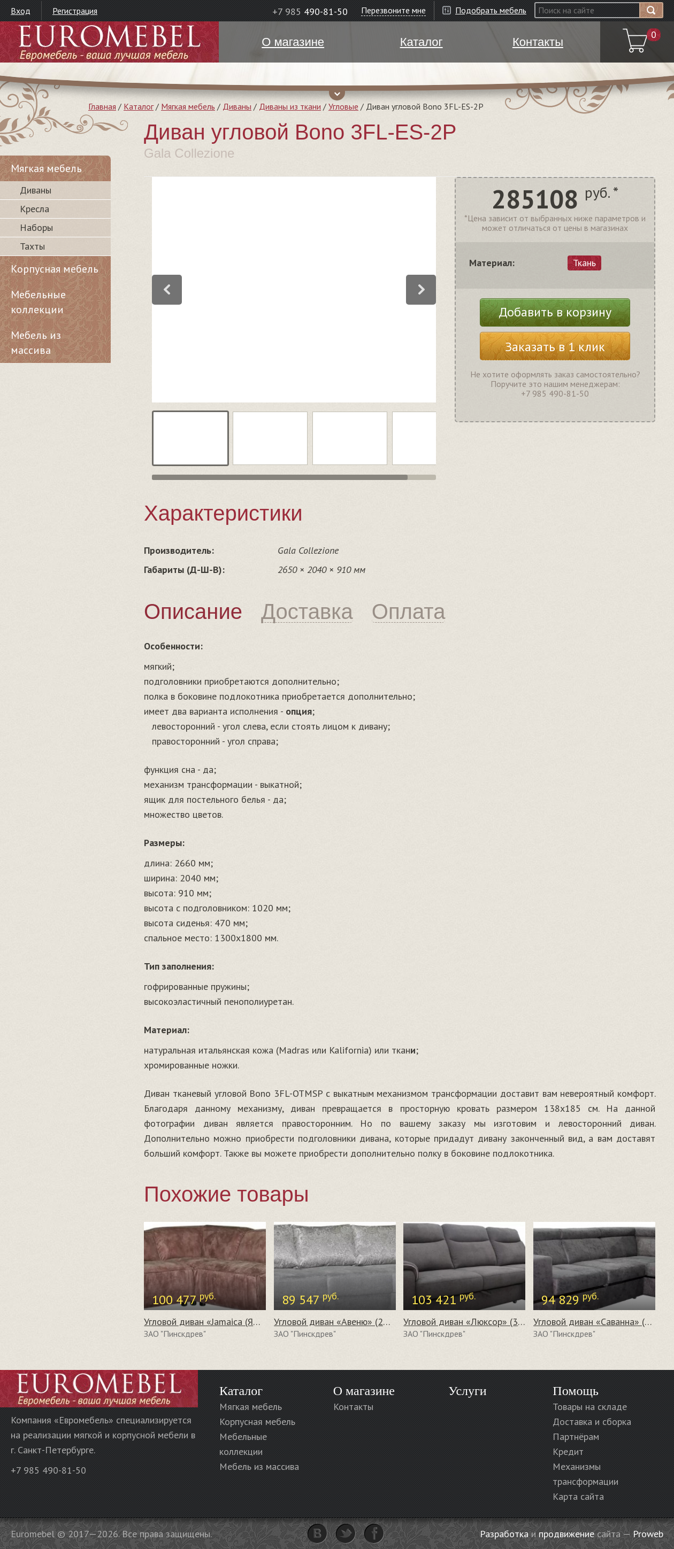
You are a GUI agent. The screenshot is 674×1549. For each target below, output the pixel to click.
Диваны (237, 106)
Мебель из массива (36, 342)
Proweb (648, 1534)
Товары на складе (590, 1406)
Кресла (34, 209)
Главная (102, 106)
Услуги (467, 1391)
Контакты (353, 1406)
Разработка (504, 1534)
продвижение (566, 1534)
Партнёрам (576, 1436)
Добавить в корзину (555, 312)
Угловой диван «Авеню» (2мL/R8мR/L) (353, 1321)
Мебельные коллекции (38, 302)
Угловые (343, 106)
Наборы (36, 227)
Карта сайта (578, 1496)
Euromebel (109, 42)
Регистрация (74, 10)
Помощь (576, 1391)
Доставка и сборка (592, 1421)
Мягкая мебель (188, 106)
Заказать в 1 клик (555, 346)
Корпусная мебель (54, 269)
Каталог (139, 106)
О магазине (364, 1391)
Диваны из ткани (290, 106)
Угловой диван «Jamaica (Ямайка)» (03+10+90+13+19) (256, 1321)
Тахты (32, 246)
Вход (20, 10)
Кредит (568, 1451)
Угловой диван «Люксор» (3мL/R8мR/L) (485, 1321)
